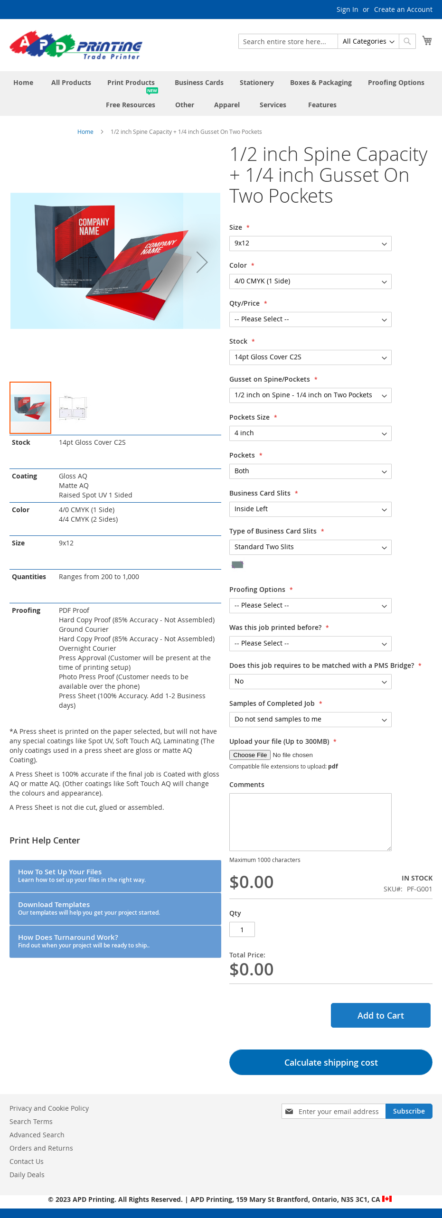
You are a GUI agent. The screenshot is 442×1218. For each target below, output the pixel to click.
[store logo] (75, 44)
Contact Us (26, 1161)
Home (85, 131)
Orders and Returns (41, 1147)
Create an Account (403, 9)
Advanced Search (37, 1134)
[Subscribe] (409, 1111)
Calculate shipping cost (331, 1062)
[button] (202, 262)
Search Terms (31, 1121)
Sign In (347, 9)
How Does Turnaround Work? (84, 940)
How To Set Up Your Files (82, 875)
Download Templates (89, 908)
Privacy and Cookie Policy (49, 1108)
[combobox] (327, 41)
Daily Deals (27, 1174)
